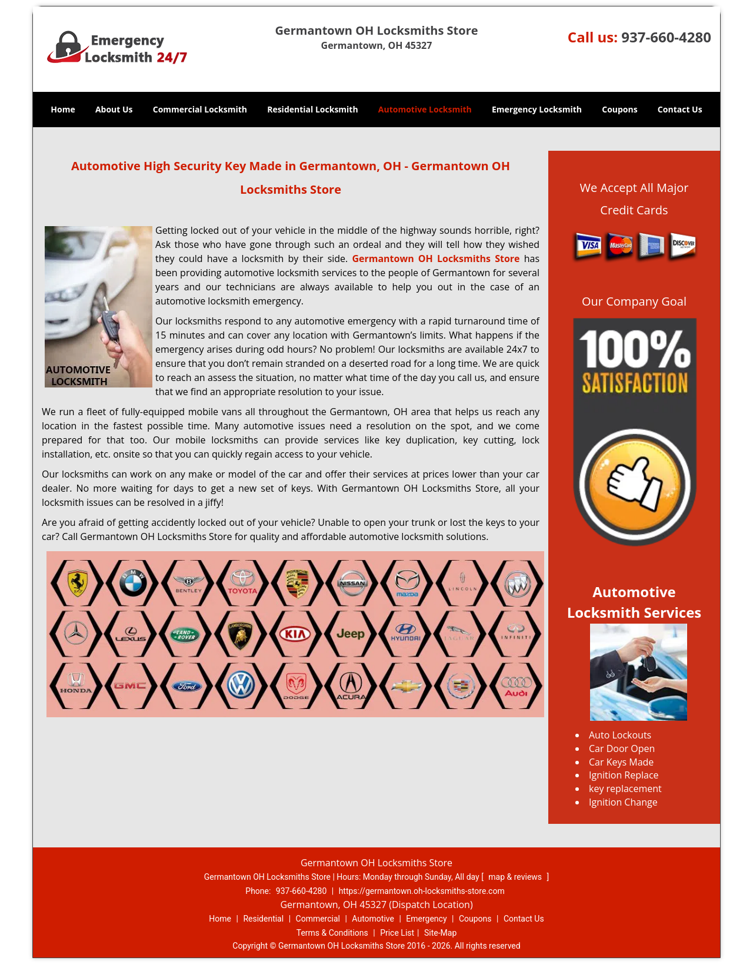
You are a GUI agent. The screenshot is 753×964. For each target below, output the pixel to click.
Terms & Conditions (332, 933)
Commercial (318, 918)
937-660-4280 (666, 37)
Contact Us (680, 109)
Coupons (619, 109)
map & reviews (516, 877)
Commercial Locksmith (200, 109)
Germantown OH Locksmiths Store (435, 258)
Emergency (426, 918)
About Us (114, 109)
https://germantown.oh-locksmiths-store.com (422, 891)
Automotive (373, 918)
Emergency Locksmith (537, 109)
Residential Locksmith (312, 109)
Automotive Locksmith (425, 109)
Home (63, 109)
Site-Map (440, 933)
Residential (263, 918)
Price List (397, 933)
